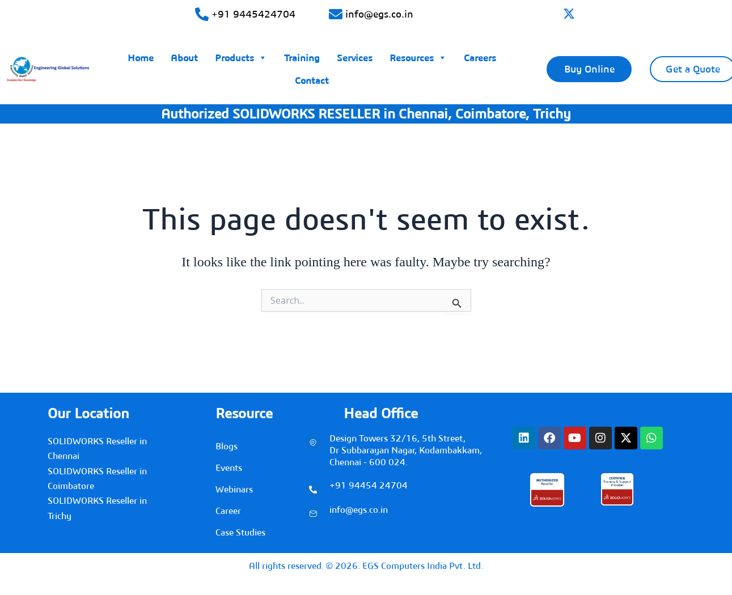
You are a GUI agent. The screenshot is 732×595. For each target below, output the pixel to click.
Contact (312, 80)
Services (355, 57)
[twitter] (569, 15)
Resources (418, 54)
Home (141, 57)
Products (241, 54)
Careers (480, 57)
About (184, 57)
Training (302, 57)
